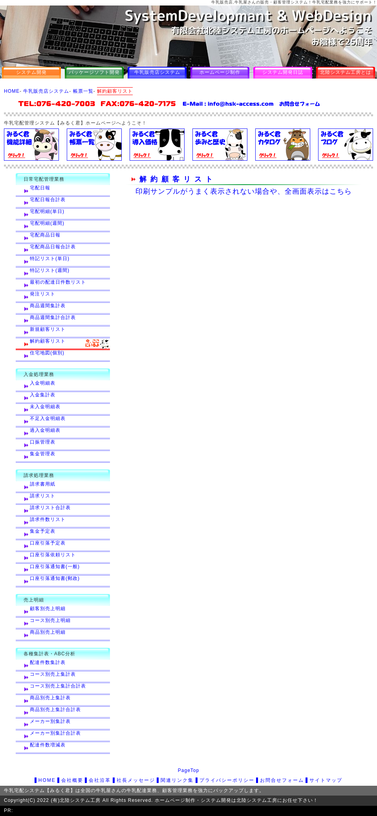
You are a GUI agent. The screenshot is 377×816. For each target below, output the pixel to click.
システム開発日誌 (282, 72)
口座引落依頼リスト (53, 554)
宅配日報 (40, 188)
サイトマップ (325, 780)
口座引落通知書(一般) (55, 566)
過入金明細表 (45, 430)
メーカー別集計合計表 (55, 733)
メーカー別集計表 (50, 721)
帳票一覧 (83, 91)
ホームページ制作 (219, 72)
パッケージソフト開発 (94, 72)
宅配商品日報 (45, 235)
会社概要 (72, 780)
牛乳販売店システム (157, 72)
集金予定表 (42, 531)
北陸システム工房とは (345, 72)
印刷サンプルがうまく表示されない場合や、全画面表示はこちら (243, 191)
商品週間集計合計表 (53, 317)
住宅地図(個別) (47, 353)
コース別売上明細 (50, 620)
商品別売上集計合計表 (55, 709)
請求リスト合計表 (50, 507)
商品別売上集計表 (50, 697)
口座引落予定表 (48, 543)
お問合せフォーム (282, 780)
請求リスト (42, 496)
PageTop (188, 770)
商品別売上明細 (48, 632)
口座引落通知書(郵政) (55, 578)
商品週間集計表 (48, 305)
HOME (12, 91)
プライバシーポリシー (226, 780)
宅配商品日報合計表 (53, 246)
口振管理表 (42, 442)
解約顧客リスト (48, 341)
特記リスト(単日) (50, 258)
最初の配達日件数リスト (58, 282)
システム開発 (31, 72)
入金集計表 (42, 395)
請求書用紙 (42, 484)
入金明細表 (42, 383)
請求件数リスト (48, 519)
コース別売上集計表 (53, 674)
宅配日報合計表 (48, 199)
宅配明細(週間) (47, 223)
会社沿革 (100, 780)
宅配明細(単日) (47, 211)
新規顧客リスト (48, 329)
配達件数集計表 (48, 662)
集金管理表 (42, 454)
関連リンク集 (177, 780)
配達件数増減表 (48, 745)
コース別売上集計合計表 (58, 686)
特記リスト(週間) (50, 270)
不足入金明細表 (48, 418)
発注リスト (42, 294)
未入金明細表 (45, 406)
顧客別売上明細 (48, 608)
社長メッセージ (136, 780)
